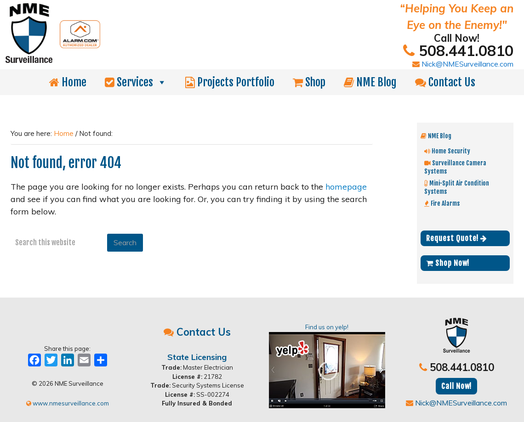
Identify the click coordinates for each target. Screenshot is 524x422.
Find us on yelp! (327, 365)
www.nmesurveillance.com (67, 403)
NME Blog (370, 82)
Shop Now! (447, 263)
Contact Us (445, 82)
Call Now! (456, 386)
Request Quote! (456, 238)
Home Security (447, 151)
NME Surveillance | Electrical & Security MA (135, 12)
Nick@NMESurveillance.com (462, 63)
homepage (346, 186)
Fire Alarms (442, 203)
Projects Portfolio (229, 82)
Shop (309, 82)
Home (67, 82)
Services (136, 82)
